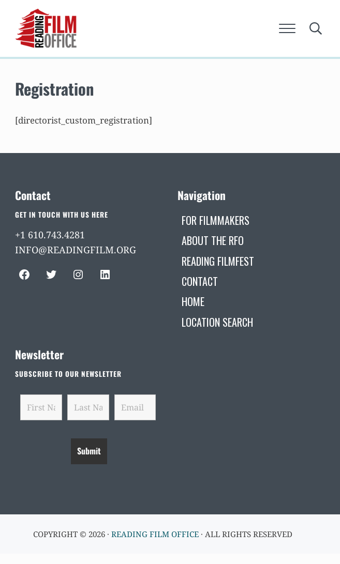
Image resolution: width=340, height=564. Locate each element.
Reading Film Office (155, 534)
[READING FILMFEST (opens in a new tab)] (218, 261)
